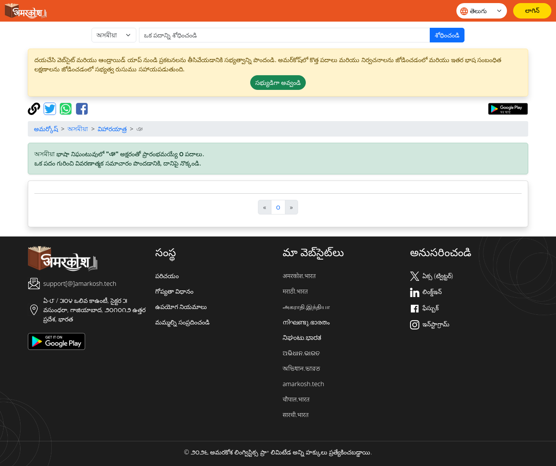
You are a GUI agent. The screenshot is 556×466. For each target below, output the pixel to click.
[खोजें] (284, 35)
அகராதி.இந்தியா (306, 306)
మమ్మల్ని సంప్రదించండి (182, 322)
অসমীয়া (78, 129)
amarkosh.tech (303, 384)
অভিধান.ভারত (301, 368)
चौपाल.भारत (296, 399)
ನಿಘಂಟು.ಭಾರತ (302, 337)
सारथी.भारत (296, 414)
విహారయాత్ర (112, 129)
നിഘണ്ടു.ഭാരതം (306, 322)
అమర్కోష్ (46, 129)
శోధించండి (447, 35)
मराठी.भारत (295, 291)
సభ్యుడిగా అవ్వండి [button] (278, 82)
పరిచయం (167, 276)
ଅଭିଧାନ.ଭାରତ (301, 353)
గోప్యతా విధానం (174, 291)
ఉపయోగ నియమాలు (181, 306)
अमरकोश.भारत (299, 276)
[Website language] (481, 11)
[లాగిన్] (532, 11)
